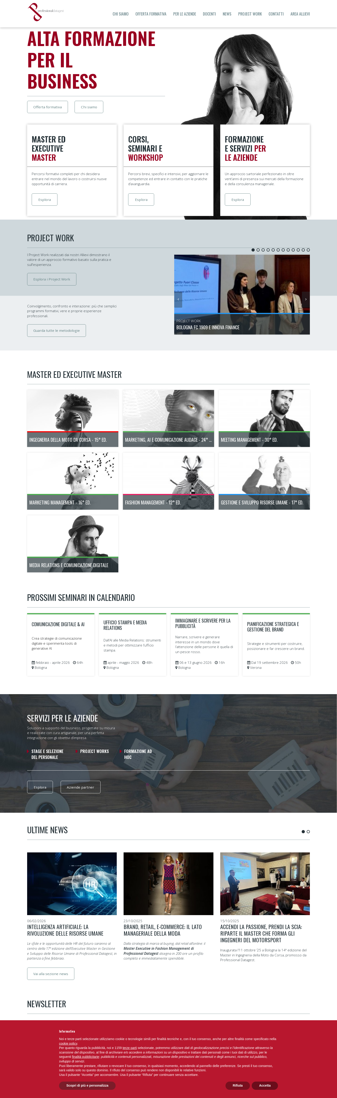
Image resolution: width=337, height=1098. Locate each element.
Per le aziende (184, 14)
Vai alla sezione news (51, 976)
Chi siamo (121, 14)
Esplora (46, 200)
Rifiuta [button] (238, 1085)
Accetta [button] (265, 1085)
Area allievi (300, 14)
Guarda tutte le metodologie (57, 332)
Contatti (276, 14)
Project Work (250, 14)
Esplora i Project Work (52, 279)
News (227, 14)
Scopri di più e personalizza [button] (87, 1085)
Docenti (209, 14)
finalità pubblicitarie (85, 1057)
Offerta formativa (150, 14)
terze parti (130, 1048)
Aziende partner (84, 789)
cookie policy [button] (68, 1043)
